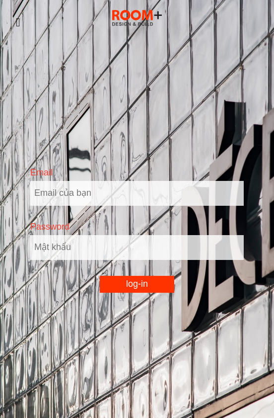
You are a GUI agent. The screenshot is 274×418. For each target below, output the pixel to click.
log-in (137, 284)
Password (49, 227)
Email (41, 172)
